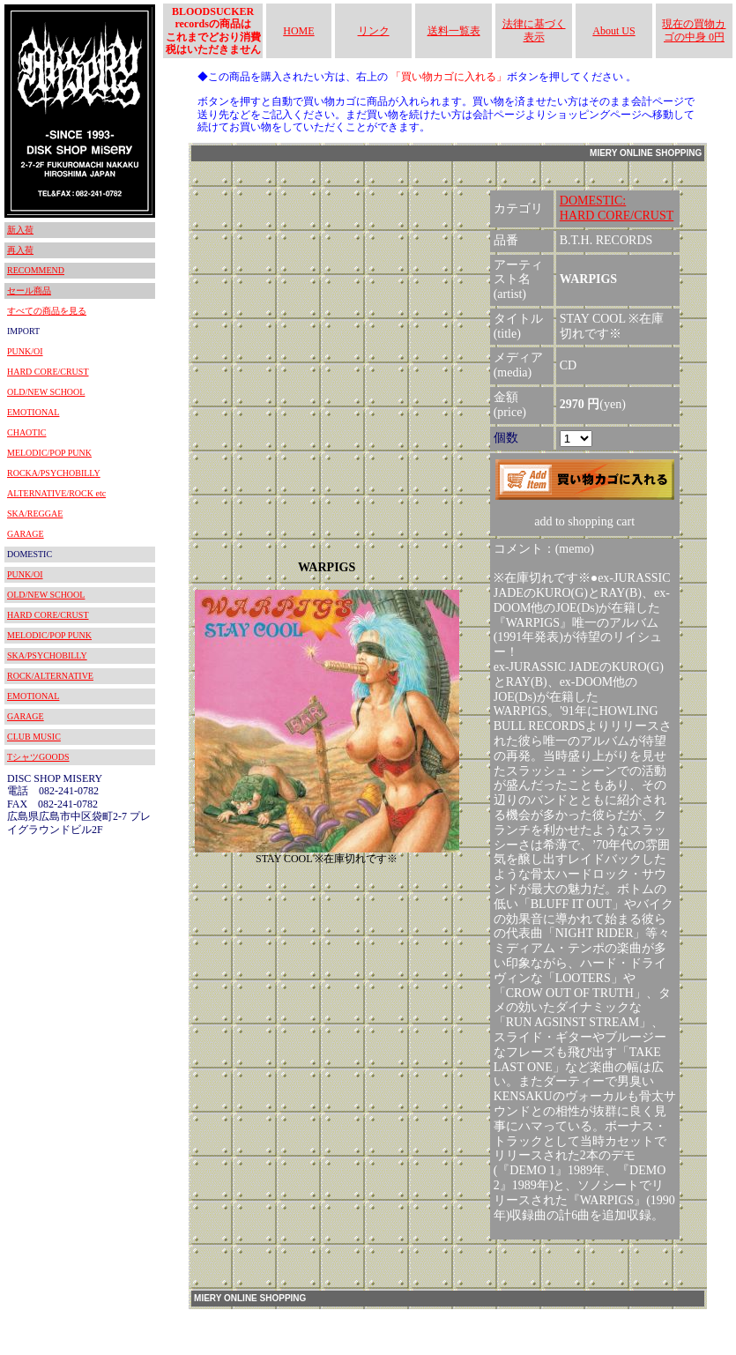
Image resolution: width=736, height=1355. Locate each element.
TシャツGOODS (38, 757)
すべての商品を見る (46, 311)
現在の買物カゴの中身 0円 (693, 30)
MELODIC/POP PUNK (49, 453)
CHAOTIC (26, 432)
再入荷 (20, 250)
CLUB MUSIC (34, 736)
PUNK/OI (25, 351)
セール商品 (29, 290)
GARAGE (25, 534)
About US (613, 31)
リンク (374, 31)
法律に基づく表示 (534, 30)
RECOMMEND (35, 270)
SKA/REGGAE (35, 513)
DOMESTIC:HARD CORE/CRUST (617, 208)
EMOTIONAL (33, 412)
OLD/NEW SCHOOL (46, 392)
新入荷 (20, 230)
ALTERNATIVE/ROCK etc (56, 493)
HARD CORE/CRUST (48, 371)
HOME (298, 31)
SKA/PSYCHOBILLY (47, 655)
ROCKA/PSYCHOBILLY (53, 473)
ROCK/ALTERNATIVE (50, 676)
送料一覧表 (453, 31)
